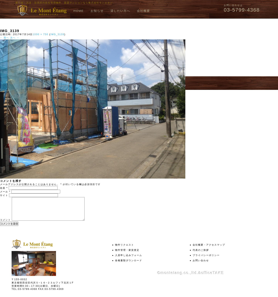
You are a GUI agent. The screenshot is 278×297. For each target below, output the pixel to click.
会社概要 (143, 10)
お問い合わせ (201, 265)
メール (5, 191)
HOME (78, 10)
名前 (4, 188)
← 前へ (4, 37)
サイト (4, 195)
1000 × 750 (40, 34)
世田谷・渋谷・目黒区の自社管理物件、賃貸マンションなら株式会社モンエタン (64, 2)
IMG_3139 (57, 34)
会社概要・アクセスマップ (209, 249)
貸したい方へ (120, 10)
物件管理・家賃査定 (127, 254)
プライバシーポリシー (206, 260)
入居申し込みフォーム (128, 260)
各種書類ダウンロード (128, 265)
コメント (5, 224)
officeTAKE (212, 277)
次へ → (14, 37)
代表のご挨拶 (201, 254)
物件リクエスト (124, 249)
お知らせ (97, 10)
